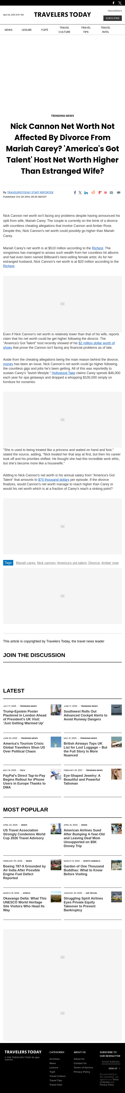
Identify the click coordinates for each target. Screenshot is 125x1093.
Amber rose (110, 563)
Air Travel (91, 892)
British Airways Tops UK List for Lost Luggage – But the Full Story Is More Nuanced (85, 749)
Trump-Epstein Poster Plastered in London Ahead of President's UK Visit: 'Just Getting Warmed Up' (24, 717)
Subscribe (113, 18)
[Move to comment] (118, 192)
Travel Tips (55, 1080)
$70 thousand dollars (53, 480)
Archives (54, 1059)
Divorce (94, 563)
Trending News (62, 116)
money (8, 364)
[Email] (111, 192)
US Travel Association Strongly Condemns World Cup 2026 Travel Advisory (24, 834)
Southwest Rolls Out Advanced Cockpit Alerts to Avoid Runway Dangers (85, 715)
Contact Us (80, 1063)
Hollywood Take (63, 373)
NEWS (8, 30)
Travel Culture (57, 1076)
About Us (79, 1059)
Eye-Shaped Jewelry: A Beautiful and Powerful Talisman (82, 779)
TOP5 (44, 30)
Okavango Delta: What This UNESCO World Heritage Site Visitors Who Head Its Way (25, 904)
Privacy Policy (82, 1071)
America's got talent (72, 563)
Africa (26, 892)
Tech (22, 770)
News (24, 824)
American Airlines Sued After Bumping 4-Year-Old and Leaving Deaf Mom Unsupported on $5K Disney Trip (84, 838)
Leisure (53, 1067)
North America (91, 860)
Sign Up (113, 1068)
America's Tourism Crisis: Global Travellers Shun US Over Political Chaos (24, 747)
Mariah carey (25, 563)
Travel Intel (55, 1084)
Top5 (52, 1071)
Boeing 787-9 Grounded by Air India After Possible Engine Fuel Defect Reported (24, 872)
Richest (97, 248)
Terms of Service (83, 1067)
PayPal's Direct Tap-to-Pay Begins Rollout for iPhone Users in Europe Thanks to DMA (24, 781)
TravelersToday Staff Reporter (30, 192)
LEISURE (27, 30)
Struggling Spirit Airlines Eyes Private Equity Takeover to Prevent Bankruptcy (83, 904)
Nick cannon (46, 563)
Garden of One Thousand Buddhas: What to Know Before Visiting (84, 870)
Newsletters (115, 11)
